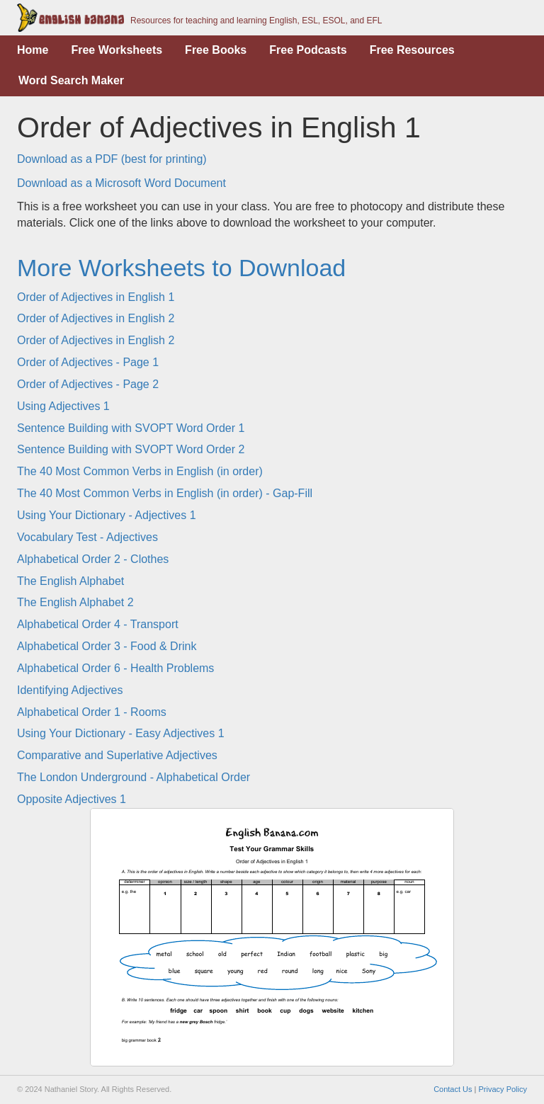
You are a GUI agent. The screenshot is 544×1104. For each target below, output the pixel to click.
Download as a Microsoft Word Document (121, 183)
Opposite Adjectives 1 (71, 799)
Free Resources (412, 50)
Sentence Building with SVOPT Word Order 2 (130, 449)
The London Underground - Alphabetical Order (133, 777)
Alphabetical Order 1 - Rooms (91, 712)
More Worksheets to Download (181, 267)
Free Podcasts (307, 50)
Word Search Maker (71, 80)
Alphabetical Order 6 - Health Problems (115, 668)
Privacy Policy (503, 1089)
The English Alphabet (70, 581)
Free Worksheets (116, 50)
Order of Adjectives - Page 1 (88, 362)
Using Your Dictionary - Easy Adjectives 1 (121, 733)
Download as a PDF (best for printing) (112, 159)
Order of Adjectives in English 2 (95, 318)
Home (32, 50)
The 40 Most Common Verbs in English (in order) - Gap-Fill (164, 493)
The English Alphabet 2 (75, 602)
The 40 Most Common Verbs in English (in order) (140, 471)
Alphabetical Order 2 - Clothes (93, 559)
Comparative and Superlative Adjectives (117, 755)
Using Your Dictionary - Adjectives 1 (106, 515)
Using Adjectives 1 (63, 406)
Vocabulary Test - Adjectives (87, 537)
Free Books (215, 50)
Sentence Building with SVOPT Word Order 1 (130, 428)
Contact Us (453, 1089)
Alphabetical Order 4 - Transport (97, 624)
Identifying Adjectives (70, 690)
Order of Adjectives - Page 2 (88, 384)
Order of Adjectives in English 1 (95, 297)
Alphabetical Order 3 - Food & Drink (106, 646)
